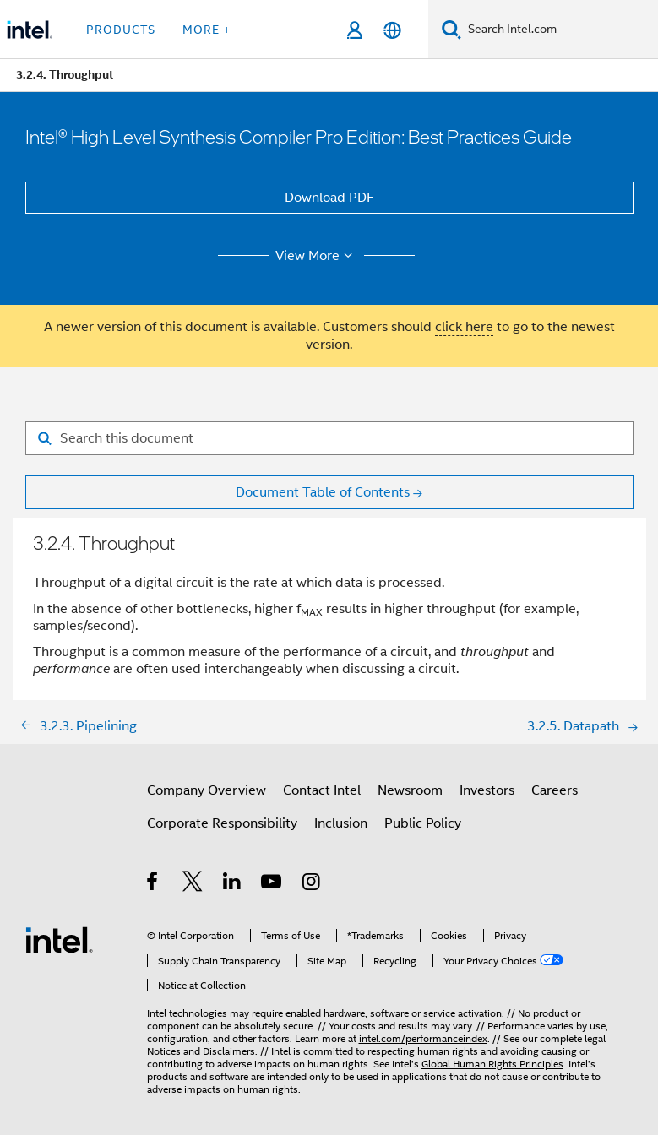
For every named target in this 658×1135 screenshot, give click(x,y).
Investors (487, 790)
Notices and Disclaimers (201, 1051)
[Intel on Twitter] (193, 884)
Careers (554, 790)
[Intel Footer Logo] (59, 939)
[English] (392, 30)
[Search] (451, 29)
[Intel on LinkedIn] (233, 884)
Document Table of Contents (323, 492)
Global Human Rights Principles (492, 1063)
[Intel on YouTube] (272, 884)
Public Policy (422, 823)
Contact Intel (322, 790)
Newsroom (410, 790)
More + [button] (206, 29)
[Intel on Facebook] (153, 884)
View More (316, 255)
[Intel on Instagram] (312, 884)
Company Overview (206, 790)
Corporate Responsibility (222, 823)
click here (464, 326)
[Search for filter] (329, 438)
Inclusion (340, 823)
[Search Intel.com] (559, 29)
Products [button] (120, 29)
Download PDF (329, 197)
